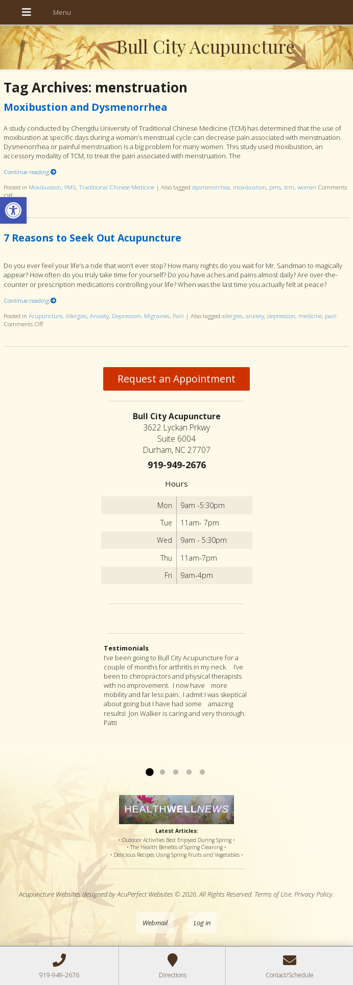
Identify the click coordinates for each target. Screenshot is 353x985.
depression (281, 315)
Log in (202, 922)
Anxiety (99, 315)
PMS (70, 187)
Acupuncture (45, 315)
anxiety (255, 315)
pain (331, 315)
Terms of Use (272, 894)
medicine (310, 315)
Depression (126, 315)
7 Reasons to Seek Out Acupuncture (92, 238)
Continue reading (30, 171)
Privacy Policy (313, 894)
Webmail (155, 922)
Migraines (157, 315)
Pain (178, 315)
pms (275, 187)
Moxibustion (45, 187)
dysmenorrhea (211, 187)
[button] (13, 210)
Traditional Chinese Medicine (116, 187)
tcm (289, 187)
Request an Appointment (176, 379)
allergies (232, 315)
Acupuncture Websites (50, 894)
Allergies (76, 315)
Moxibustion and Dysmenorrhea (85, 107)
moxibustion (249, 187)
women (306, 187)
